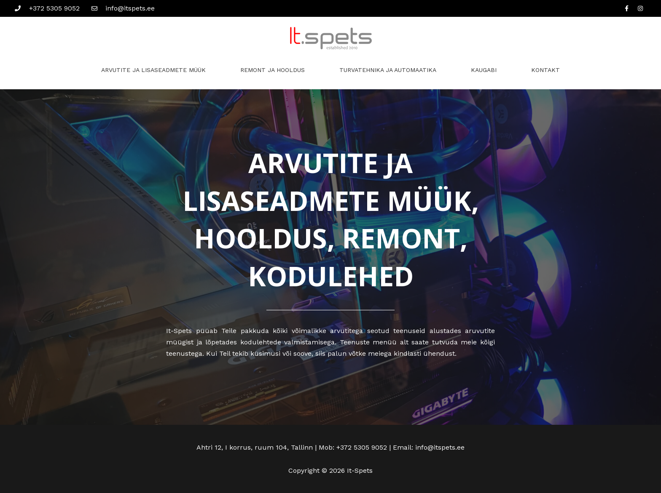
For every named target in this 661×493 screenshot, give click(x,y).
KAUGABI (484, 70)
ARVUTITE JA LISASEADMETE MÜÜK (153, 70)
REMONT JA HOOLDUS (272, 70)
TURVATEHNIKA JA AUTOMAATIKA (387, 70)
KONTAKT (545, 70)
